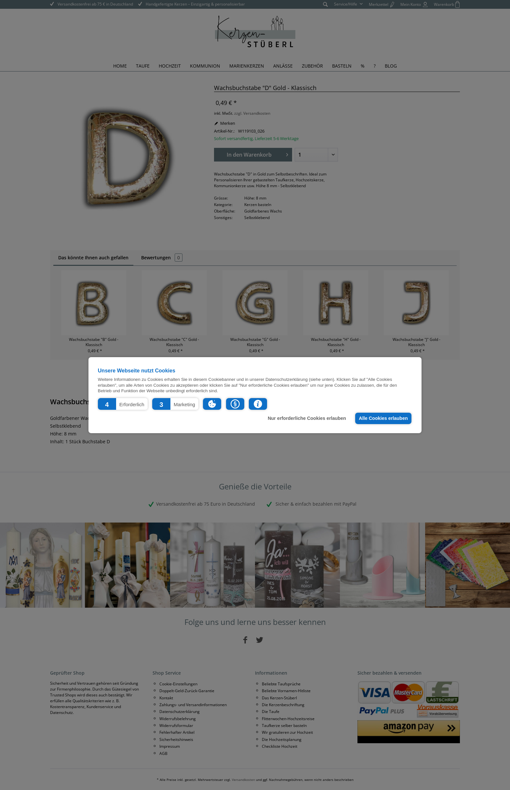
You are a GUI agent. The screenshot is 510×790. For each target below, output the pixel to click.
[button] (123, 403)
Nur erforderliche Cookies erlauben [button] (307, 418)
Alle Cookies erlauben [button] (383, 418)
